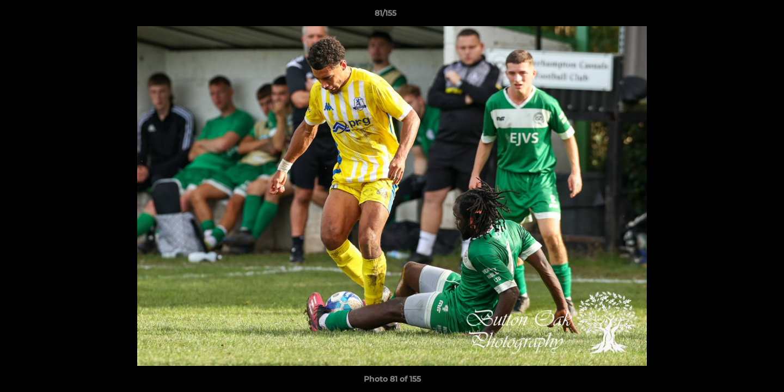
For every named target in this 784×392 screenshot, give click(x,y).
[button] (738, 16)
